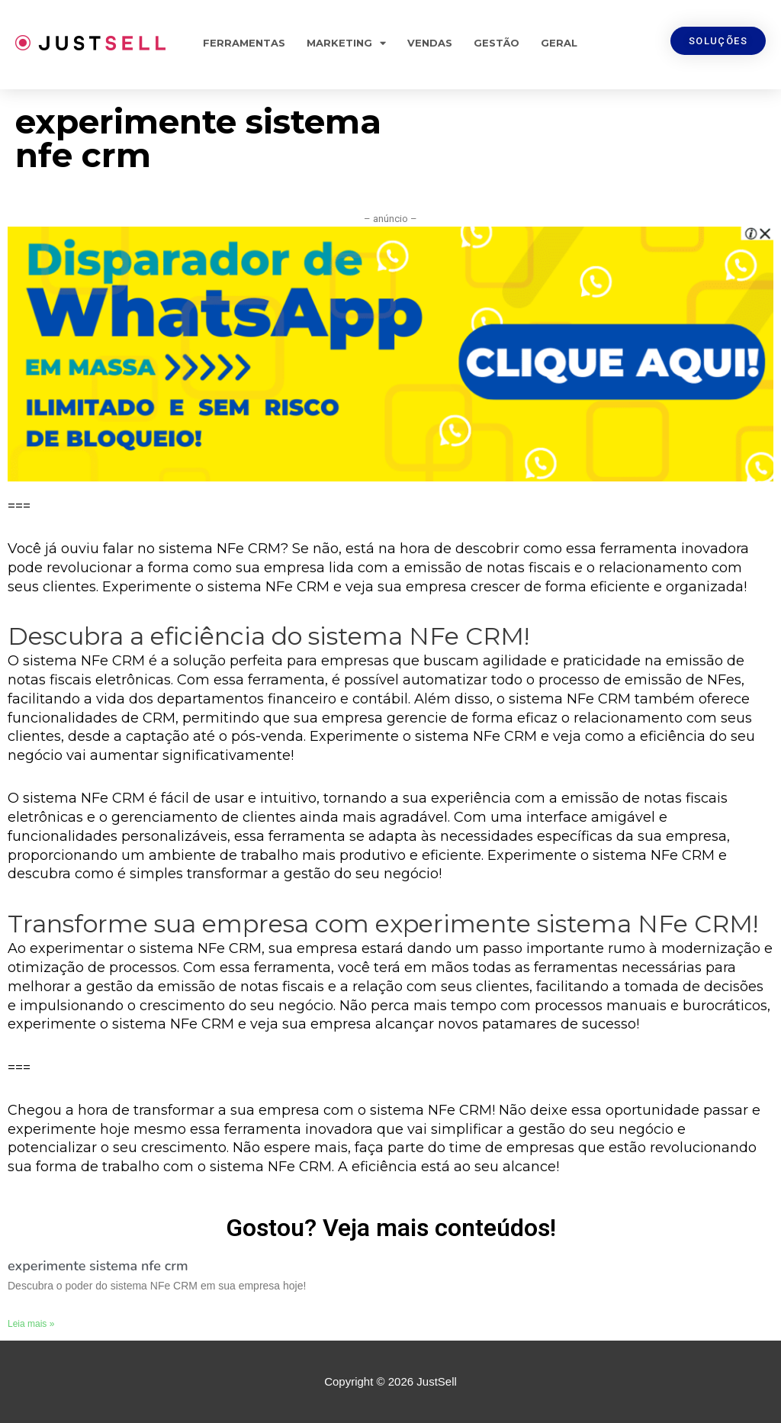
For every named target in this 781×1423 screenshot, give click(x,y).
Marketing (346, 43)
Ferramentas (244, 43)
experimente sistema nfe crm (98, 1266)
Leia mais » (31, 1323)
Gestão (496, 43)
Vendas (429, 43)
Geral (559, 43)
